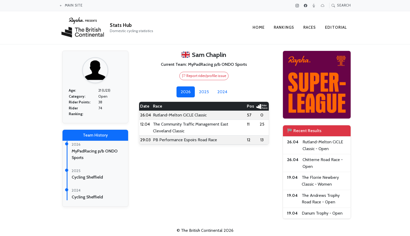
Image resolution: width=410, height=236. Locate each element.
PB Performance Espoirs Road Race (185, 139)
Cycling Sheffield (87, 177)
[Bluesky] (323, 5)
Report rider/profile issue (204, 75)
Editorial (336, 27)
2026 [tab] (186, 91)
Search (341, 5)
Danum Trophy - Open (322, 213)
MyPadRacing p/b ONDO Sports (217, 64)
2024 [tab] (222, 91)
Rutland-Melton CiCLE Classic (180, 115)
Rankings (284, 27)
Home (259, 27)
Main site (71, 5)
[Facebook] (306, 5)
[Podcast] (314, 5)
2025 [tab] (204, 91)
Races (309, 27)
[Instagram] (297, 5)
